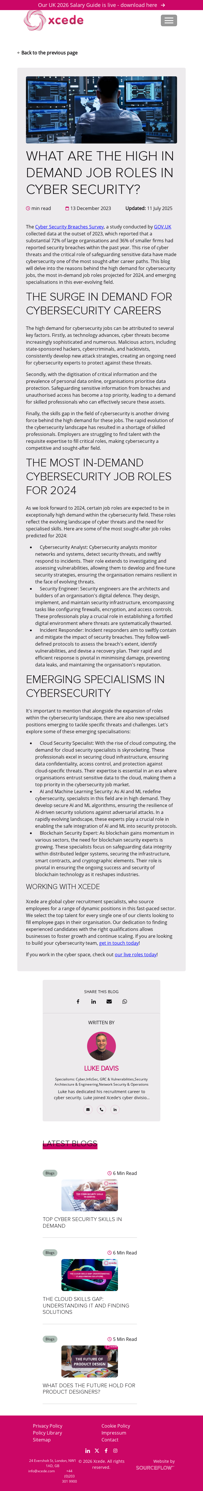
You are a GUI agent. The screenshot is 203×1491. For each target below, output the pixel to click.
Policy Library (47, 1433)
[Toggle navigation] (169, 20)
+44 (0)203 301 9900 (69, 1476)
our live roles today (136, 954)
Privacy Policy (47, 1426)
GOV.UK (162, 227)
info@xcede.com (41, 1471)
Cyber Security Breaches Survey (69, 227)
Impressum (114, 1433)
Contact (110, 1440)
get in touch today (119, 943)
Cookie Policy (116, 1426)
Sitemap (42, 1440)
